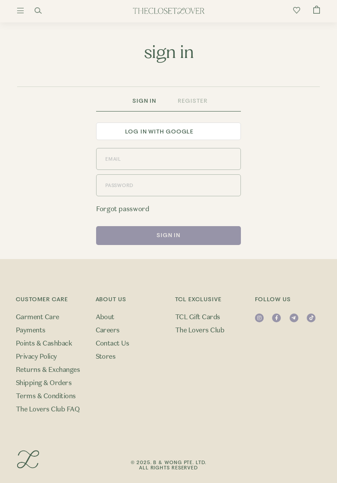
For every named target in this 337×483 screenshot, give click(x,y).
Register (192, 100)
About (105, 317)
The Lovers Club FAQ (47, 409)
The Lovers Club (199, 330)
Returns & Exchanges (48, 370)
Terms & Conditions (46, 396)
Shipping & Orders (44, 383)
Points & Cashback (44, 343)
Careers (108, 330)
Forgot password (122, 209)
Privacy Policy (36, 356)
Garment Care (37, 317)
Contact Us (112, 343)
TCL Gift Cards (197, 317)
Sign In (144, 100)
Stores (106, 356)
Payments (31, 330)
